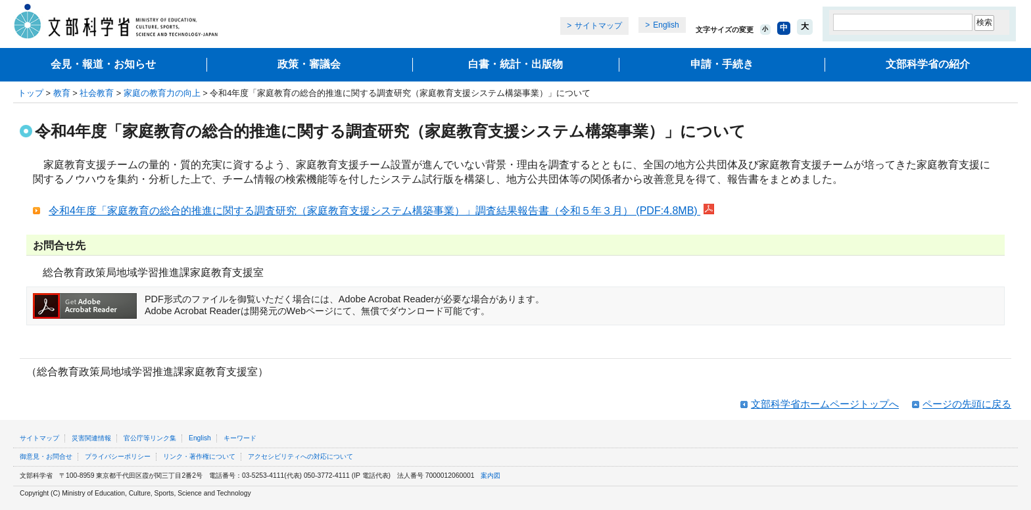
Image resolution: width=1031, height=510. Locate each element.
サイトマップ (598, 25)
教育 (61, 93)
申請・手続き (722, 64)
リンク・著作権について (199, 456)
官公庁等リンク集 (150, 438)
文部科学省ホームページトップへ (825, 403)
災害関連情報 (91, 438)
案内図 (490, 475)
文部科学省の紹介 (928, 64)
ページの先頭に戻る (967, 403)
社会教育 (97, 93)
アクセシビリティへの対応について (300, 456)
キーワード (240, 438)
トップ (30, 93)
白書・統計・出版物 (515, 64)
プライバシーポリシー (118, 456)
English (666, 25)
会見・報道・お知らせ (103, 64)
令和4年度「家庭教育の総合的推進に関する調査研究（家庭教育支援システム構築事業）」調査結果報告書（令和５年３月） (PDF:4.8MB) (381, 210)
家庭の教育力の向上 (162, 93)
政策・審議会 (309, 64)
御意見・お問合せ (46, 456)
